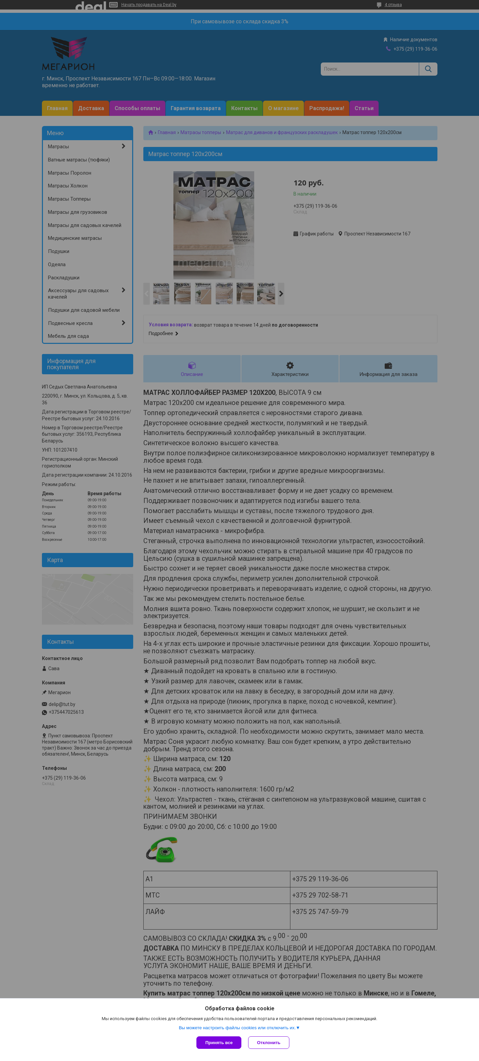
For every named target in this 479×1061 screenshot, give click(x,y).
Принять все (219, 1042)
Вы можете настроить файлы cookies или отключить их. (237, 1027)
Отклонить (268, 1042)
